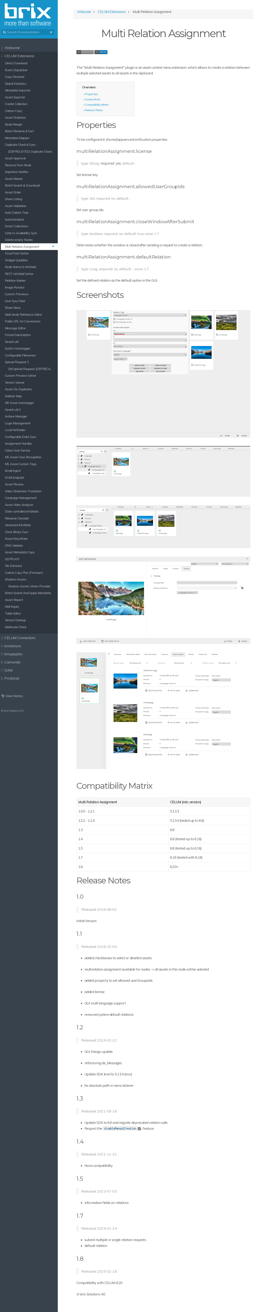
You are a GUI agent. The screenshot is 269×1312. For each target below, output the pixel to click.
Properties (95, 94)
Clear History (14, 696)
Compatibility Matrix (100, 105)
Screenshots (96, 99)
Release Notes (98, 110)
